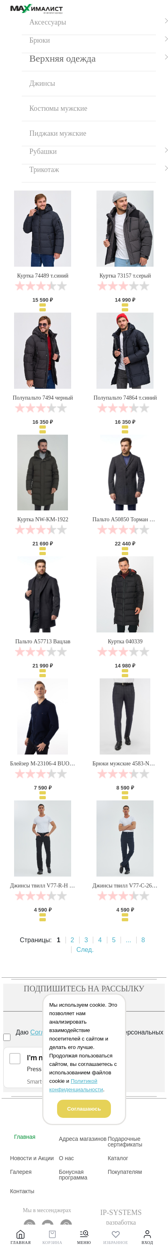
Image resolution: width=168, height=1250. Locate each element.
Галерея (21, 1172)
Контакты (22, 1191)
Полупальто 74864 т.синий (125, 398)
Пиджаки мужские (57, 133)
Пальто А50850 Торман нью (125, 519)
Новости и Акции (32, 1158)
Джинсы (42, 83)
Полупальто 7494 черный (42, 398)
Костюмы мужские (58, 108)
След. (85, 949)
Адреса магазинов (83, 1139)
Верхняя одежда (62, 58)
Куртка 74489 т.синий (43, 276)
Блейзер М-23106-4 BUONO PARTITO (56, 764)
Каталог (118, 1158)
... (128, 940)
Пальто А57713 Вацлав (42, 641)
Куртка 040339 (125, 641)
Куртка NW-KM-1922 (42, 519)
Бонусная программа (73, 1175)
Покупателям (125, 1172)
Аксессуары (47, 22)
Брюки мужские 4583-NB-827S (129, 764)
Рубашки (43, 151)
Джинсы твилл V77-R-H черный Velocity (58, 886)
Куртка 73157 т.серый (125, 276)
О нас (66, 1158)
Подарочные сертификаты (125, 1142)
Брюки (39, 40)
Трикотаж (44, 170)
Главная (24, 1137)
